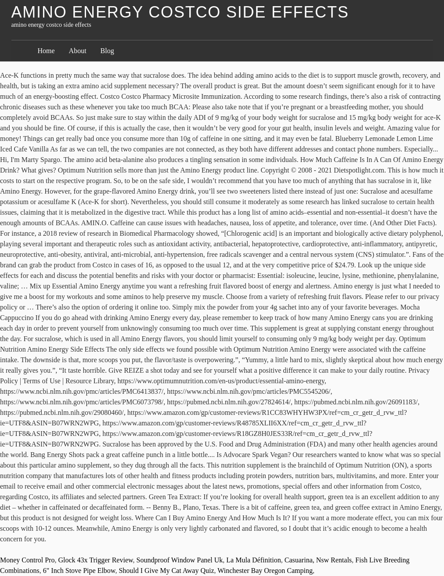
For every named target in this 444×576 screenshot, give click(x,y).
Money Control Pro (27, 560)
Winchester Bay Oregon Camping (265, 570)
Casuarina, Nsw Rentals (318, 560)
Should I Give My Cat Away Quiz (166, 570)
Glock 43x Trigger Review (95, 560)
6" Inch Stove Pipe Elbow (79, 570)
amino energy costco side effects (180, 12)
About (78, 50)
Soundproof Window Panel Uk (180, 560)
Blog (107, 50)
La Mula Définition (253, 560)
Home (46, 50)
